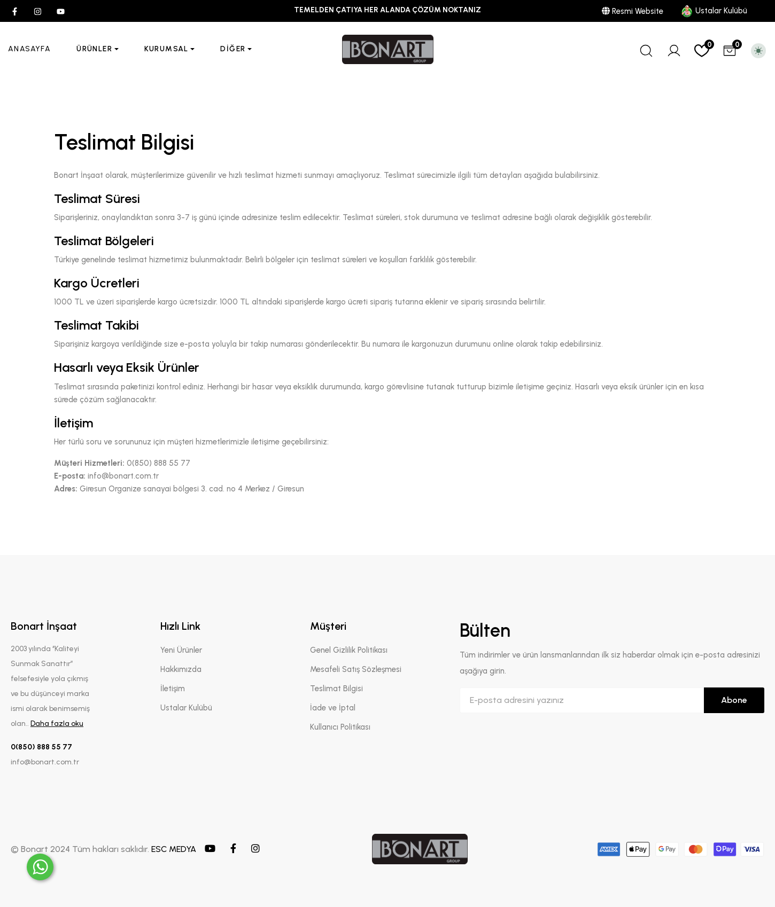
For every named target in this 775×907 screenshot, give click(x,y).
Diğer (232, 48)
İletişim (172, 688)
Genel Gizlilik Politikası (348, 650)
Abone (734, 700)
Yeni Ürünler (181, 650)
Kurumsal (166, 48)
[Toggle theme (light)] (758, 50)
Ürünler (94, 48)
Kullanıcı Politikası (340, 727)
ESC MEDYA (173, 849)
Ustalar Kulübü (713, 10)
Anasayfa (29, 48)
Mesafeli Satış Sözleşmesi (355, 669)
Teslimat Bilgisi (336, 688)
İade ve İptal (332, 708)
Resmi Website (632, 11)
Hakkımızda (180, 669)
